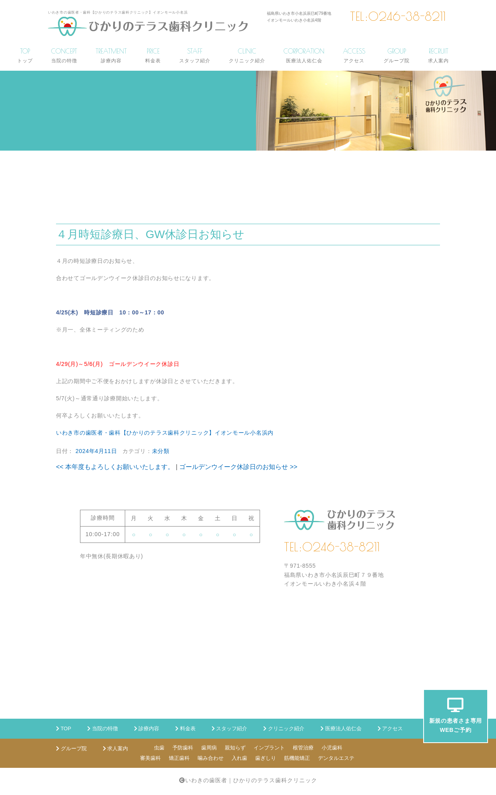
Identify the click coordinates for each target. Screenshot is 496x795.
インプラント (269, 748)
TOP (25, 55)
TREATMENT (111, 55)
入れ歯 (239, 758)
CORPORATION (304, 55)
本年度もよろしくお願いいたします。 (115, 466)
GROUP (397, 55)
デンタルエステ (336, 758)
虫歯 (159, 748)
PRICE (153, 55)
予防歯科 (182, 748)
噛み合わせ (211, 758)
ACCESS (354, 55)
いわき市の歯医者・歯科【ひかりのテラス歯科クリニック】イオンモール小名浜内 (165, 432)
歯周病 (209, 748)
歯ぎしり (265, 758)
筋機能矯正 (297, 758)
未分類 (161, 451)
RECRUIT (438, 55)
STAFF (194, 55)
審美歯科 (150, 758)
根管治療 (303, 748)
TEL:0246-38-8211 (398, 16)
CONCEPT (64, 55)
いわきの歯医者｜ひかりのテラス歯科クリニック (251, 780)
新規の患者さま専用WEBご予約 (455, 715)
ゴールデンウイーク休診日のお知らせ (238, 466)
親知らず (235, 748)
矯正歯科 (179, 758)
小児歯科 (332, 748)
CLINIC (247, 55)
